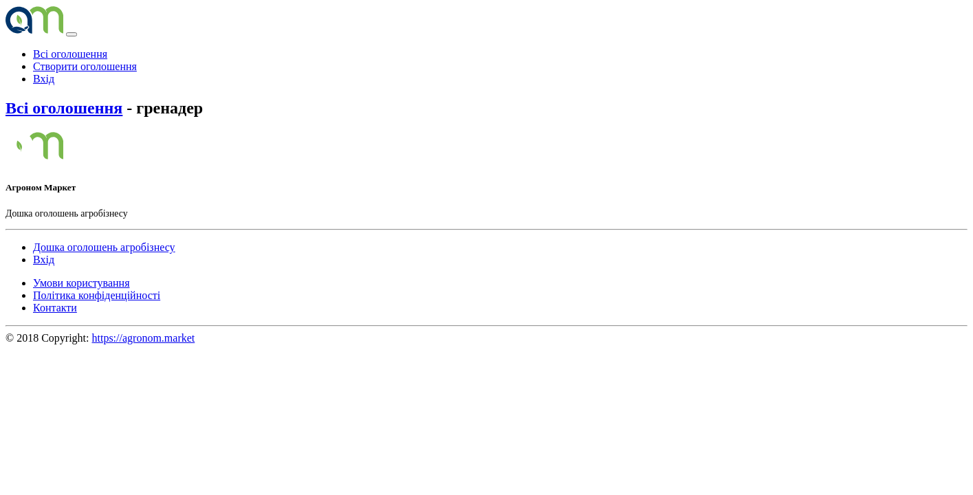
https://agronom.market (143, 338)
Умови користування (81, 283)
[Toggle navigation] (71, 34)
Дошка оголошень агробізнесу (104, 247)
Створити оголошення (85, 66)
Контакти (55, 308)
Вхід (43, 79)
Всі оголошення (70, 54)
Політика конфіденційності (96, 295)
